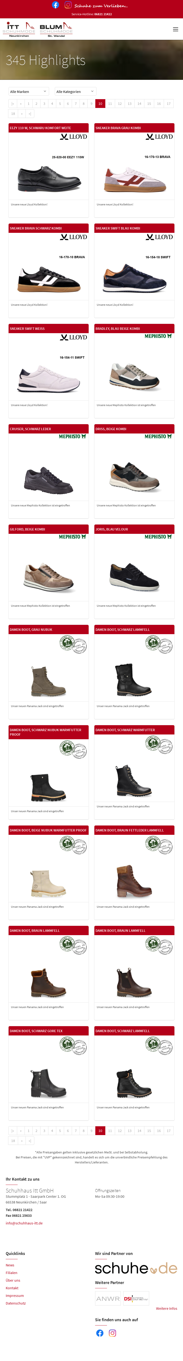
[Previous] (21, 103)
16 (159, 103)
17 (169, 103)
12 (120, 103)
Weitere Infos (166, 1308)
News (10, 1265)
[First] (12, 103)
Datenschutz (16, 1303)
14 (139, 103)
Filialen (11, 1272)
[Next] (22, 113)
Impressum (15, 1295)
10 (100, 103)
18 (13, 113)
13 (130, 103)
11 (110, 103)
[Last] (29, 113)
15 (149, 103)
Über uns (13, 1280)
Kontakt (12, 1287)
